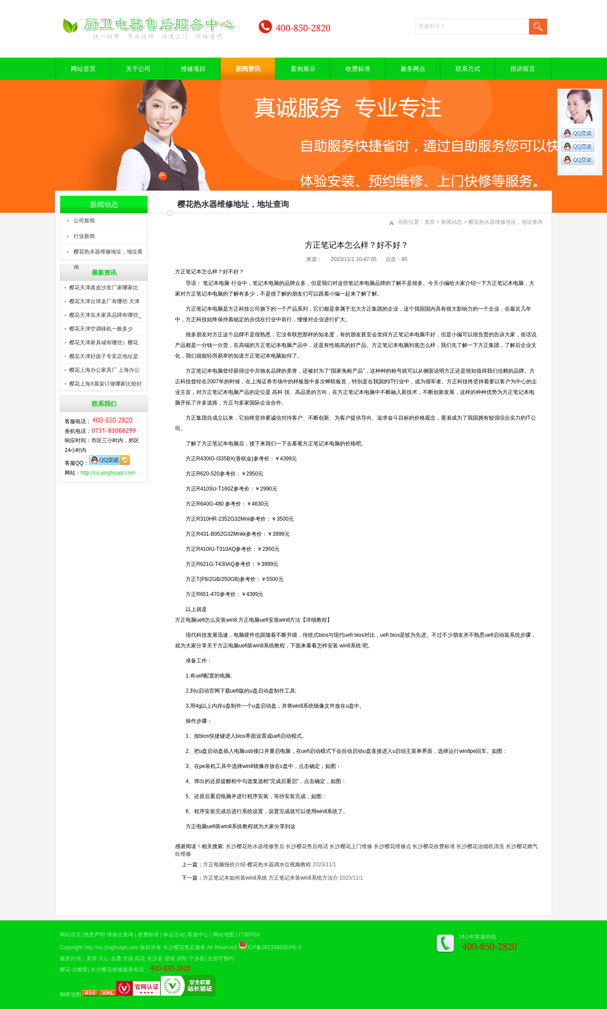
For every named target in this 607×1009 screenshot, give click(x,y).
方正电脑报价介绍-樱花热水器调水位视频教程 (257, 864)
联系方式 (467, 68)
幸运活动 (173, 934)
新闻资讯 (248, 68)
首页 (429, 222)
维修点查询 (120, 934)
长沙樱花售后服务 (184, 947)
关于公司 (138, 68)
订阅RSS (249, 934)
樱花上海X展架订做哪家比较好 (105, 384)
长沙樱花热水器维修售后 (255, 846)
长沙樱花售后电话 (307, 846)
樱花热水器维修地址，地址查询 (108, 254)
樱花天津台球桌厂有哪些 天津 (104, 301)
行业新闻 (84, 236)
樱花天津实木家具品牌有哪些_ (105, 315)
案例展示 (303, 68)
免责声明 (94, 934)
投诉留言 (522, 68)
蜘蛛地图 (70, 994)
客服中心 (198, 934)
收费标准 (358, 68)
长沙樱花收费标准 (433, 846)
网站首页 (83, 68)
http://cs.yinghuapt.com (108, 473)
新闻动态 (451, 222)
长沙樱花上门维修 (351, 846)
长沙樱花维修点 (392, 846)
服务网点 (413, 68)
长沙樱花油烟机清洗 (480, 846)
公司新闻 (84, 221)
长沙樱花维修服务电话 (117, 969)
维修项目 (193, 68)
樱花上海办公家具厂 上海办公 (104, 370)
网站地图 (223, 934)
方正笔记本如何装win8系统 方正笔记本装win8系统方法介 (270, 878)
